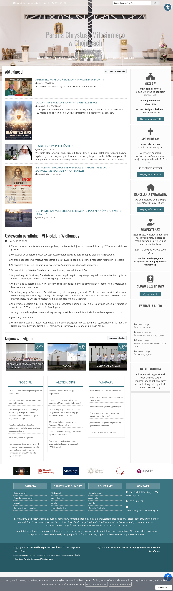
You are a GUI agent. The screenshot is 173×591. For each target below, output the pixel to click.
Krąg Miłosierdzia (59, 527)
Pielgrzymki (113, 78)
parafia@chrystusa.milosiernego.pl (32, 3)
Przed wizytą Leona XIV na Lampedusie (105, 411)
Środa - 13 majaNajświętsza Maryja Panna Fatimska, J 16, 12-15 (150, 362)
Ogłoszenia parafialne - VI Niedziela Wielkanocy (42, 255)
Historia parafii (20, 512)
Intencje (60, 78)
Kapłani (16, 522)
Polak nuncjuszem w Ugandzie (21, 457)
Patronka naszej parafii (24, 517)
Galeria (91, 522)
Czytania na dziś (95, 512)
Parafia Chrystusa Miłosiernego (85, 52)
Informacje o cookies (120, 584)
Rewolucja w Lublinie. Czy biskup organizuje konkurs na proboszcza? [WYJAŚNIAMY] (63, 464)
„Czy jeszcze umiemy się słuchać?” (103, 452)
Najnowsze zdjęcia (19, 358)
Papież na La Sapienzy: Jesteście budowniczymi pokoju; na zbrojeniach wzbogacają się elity (24, 448)
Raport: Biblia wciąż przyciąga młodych (105, 427)
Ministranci (56, 512)
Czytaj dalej (150, 313)
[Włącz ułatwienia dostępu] (167, 5)
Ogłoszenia (44, 78)
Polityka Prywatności (96, 584)
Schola (54, 522)
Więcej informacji (150, 138)
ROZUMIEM (164, 587)
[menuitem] (44, 78)
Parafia (74, 78)
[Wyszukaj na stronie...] (132, 3)
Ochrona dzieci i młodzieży (25, 527)
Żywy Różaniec (58, 517)
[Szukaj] (155, 3)
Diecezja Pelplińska (97, 527)
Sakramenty (93, 78)
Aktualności (14, 91)
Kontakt (130, 78)
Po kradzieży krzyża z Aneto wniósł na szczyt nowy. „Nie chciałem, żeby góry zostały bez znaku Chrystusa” (64, 433)
